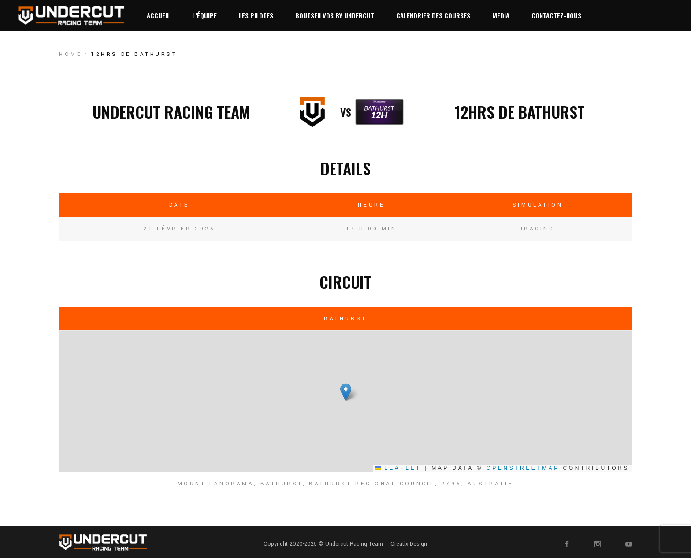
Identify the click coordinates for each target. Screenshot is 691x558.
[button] (345, 392)
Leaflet (398, 468)
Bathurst (345, 318)
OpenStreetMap (522, 468)
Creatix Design (408, 544)
